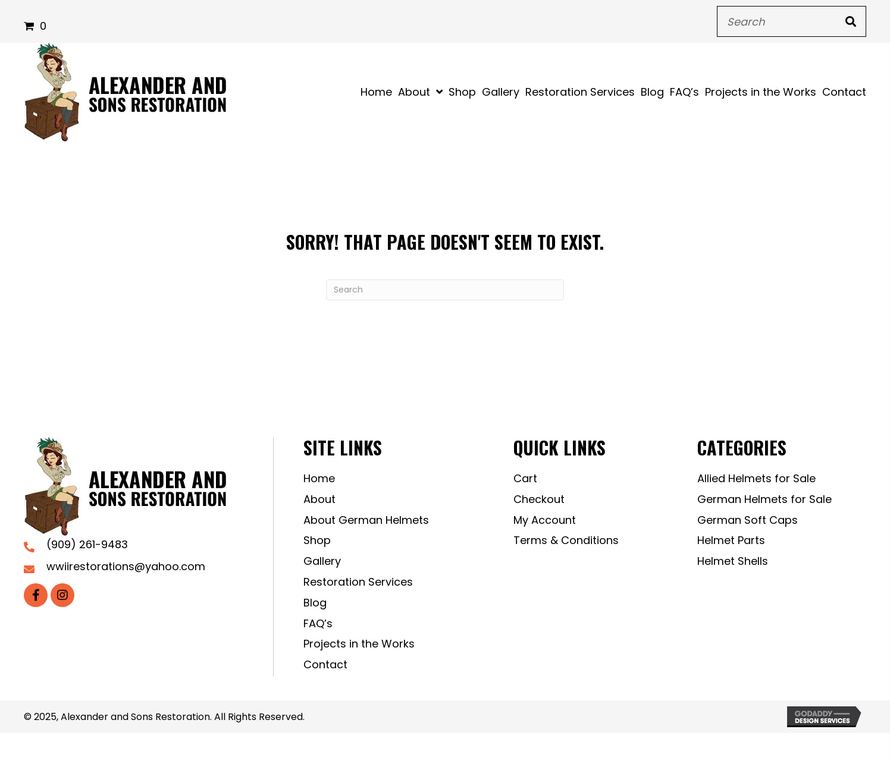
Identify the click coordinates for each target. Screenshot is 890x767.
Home (319, 478)
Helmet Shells (732, 561)
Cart (525, 478)
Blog (315, 602)
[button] (36, 595)
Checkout (539, 499)
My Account (544, 520)
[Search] (445, 289)
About (319, 499)
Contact (325, 664)
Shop (317, 540)
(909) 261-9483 (87, 544)
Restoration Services (358, 581)
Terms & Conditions (566, 540)
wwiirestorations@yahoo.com (125, 566)
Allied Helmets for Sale (756, 478)
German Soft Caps (747, 520)
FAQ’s (318, 623)
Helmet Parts (731, 540)
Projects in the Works (359, 643)
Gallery (322, 561)
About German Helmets (366, 520)
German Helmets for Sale (764, 499)
